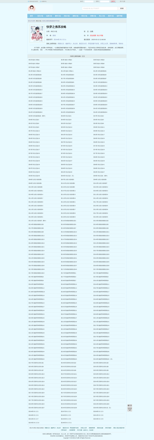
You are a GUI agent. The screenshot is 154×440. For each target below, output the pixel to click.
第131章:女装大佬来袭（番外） (38, 220)
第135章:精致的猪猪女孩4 (68, 224)
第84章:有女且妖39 (34, 164)
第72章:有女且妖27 (34, 149)
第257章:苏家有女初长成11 (69, 374)
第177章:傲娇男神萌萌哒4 (68, 277)
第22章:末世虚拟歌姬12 (68, 86)
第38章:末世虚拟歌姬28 (100, 104)
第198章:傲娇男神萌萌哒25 (69, 303)
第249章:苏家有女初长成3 (101, 363)
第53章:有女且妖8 (98, 123)
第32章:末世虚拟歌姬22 (100, 97)
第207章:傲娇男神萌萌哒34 (69, 314)
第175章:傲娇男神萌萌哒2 (101, 273)
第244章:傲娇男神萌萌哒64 (36, 359)
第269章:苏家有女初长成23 (69, 389)
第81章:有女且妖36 (34, 161)
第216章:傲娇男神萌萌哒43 (69, 325)
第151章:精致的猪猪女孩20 (101, 243)
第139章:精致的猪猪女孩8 (101, 228)
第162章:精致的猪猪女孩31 (69, 258)
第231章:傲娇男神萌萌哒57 (101, 340)
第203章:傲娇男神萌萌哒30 (36, 310)
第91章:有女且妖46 (66, 172)
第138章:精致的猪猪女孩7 (68, 228)
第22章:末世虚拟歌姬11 (35, 86)
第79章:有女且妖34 (66, 157)
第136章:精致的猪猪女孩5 (101, 224)
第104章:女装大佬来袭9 (68, 187)
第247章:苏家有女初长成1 (36, 363)
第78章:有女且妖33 (34, 157)
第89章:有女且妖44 (99, 168)
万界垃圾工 (64, 430)
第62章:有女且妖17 (99, 134)
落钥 (54, 35)
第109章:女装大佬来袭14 (36, 194)
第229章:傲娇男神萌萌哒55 (36, 340)
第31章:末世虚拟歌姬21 (68, 97)
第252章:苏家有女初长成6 (101, 366)
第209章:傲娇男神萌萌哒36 (36, 318)
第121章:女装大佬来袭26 (36, 209)
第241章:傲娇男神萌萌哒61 (36, 355)
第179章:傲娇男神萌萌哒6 (36, 280)
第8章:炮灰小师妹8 (66, 67)
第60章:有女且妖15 (34, 134)
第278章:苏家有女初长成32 (69, 400)
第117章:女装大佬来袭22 (100, 202)
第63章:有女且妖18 (34, 138)
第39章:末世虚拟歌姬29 (35, 108)
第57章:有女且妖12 (34, 131)
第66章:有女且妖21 (34, 142)
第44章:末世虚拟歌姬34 (100, 112)
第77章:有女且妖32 (99, 153)
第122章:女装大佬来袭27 (68, 209)
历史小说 (67, 16)
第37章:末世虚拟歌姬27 (68, 104)
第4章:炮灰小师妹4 (34, 63)
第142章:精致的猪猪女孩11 (101, 232)
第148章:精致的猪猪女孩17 (101, 239)
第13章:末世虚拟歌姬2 (35, 75)
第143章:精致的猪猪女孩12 (36, 235)
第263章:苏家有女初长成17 (69, 381)
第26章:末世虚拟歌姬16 (100, 89)
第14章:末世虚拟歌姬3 (67, 75)
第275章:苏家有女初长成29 (69, 396)
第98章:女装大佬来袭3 (99, 179)
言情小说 (93, 16)
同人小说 (102, 16)
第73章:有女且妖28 (66, 149)
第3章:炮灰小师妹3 (98, 60)
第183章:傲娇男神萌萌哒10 (69, 284)
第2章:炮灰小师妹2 (66, 60)
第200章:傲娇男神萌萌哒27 (36, 306)
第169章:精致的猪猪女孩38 (101, 265)
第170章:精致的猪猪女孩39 (36, 269)
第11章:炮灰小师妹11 (67, 71)
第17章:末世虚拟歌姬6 (67, 78)
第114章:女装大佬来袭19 (100, 198)
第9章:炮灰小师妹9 (98, 67)
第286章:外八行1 (33, 411)
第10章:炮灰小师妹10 (35, 71)
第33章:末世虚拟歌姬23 (35, 101)
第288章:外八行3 (98, 411)
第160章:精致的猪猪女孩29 (101, 254)
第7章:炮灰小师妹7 (34, 67)
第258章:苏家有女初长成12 (101, 374)
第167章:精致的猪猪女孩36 (36, 265)
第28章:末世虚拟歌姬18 (68, 93)
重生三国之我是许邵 (118, 428)
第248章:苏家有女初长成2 (68, 363)
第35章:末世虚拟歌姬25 (100, 101)
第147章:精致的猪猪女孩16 (69, 239)
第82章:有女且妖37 (66, 161)
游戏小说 (75, 16)
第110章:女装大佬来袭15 (68, 194)
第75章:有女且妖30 (34, 153)
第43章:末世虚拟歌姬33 (68, 112)
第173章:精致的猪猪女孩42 (36, 273)
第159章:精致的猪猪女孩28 (69, 254)
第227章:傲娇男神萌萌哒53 (101, 336)
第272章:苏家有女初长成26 (69, 392)
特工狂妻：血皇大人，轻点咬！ (85, 430)
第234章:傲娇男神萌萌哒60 (101, 344)
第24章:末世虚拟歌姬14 (35, 89)
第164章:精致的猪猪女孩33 (36, 262)
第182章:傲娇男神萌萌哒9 (36, 284)
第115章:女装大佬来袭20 (36, 202)
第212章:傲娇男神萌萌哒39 (36, 321)
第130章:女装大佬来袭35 (100, 217)
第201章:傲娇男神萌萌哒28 (69, 306)
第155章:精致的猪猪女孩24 (36, 250)
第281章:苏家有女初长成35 (69, 404)
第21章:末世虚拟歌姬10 (100, 82)
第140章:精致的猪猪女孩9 (36, 232)
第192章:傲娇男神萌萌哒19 (69, 295)
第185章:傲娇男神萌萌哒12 (36, 288)
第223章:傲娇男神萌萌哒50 (101, 333)
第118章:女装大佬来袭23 (36, 205)
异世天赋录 (108, 428)
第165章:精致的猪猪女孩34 (69, 262)
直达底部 (93, 35)
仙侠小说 (49, 16)
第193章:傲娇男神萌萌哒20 (101, 295)
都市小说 (58, 16)
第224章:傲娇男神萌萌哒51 (36, 336)
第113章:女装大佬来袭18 (68, 198)
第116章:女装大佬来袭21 (68, 202)
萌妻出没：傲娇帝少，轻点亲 (68, 43)
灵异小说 (111, 16)
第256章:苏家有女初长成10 (36, 374)
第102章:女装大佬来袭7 (100, 183)
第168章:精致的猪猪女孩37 (69, 265)
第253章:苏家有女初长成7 (36, 370)
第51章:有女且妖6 (34, 123)
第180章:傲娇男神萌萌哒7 (68, 280)
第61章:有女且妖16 (66, 134)
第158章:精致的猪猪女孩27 (36, 254)
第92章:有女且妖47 (99, 172)
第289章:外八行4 (33, 415)
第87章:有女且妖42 (34, 168)
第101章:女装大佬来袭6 (68, 183)
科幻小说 (84, 16)
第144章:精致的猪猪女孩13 (69, 235)
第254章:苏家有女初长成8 (68, 370)
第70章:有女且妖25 (66, 146)
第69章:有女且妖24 (34, 146)
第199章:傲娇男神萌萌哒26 (101, 303)
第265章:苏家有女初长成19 (36, 385)
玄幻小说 (40, 16)
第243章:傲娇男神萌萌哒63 (101, 355)
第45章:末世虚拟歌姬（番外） (37, 116)
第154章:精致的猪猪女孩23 (101, 247)
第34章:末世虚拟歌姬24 (68, 101)
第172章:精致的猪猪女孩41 (101, 269)
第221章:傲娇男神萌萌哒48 (36, 333)
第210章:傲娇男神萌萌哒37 (69, 318)
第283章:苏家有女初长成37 (36, 407)
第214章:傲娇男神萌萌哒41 (101, 321)
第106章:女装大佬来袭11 (36, 190)
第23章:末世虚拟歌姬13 (100, 86)
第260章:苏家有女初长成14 (69, 378)
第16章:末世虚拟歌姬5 (35, 78)
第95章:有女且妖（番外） (100, 176)
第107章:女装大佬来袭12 (68, 190)
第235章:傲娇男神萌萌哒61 (36, 348)
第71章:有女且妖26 (99, 146)
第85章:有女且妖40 (66, 164)
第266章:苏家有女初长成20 (69, 385)
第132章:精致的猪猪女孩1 (68, 220)
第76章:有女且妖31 (66, 153)
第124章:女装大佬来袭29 (36, 213)
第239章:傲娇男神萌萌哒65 (69, 351)
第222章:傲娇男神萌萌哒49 (69, 333)
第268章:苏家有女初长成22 (36, 389)
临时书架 (119, 16)
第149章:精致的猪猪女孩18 (36, 243)
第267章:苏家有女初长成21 (101, 385)
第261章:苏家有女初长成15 (101, 378)
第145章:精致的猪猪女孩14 (101, 235)
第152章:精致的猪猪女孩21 (36, 247)
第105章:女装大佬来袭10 (100, 187)
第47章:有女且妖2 (98, 116)
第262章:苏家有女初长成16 (36, 381)
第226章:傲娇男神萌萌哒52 (69, 336)
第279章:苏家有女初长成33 (101, 400)
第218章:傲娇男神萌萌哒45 (36, 329)
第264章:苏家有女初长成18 (101, 381)
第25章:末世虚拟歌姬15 (68, 89)
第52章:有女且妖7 (66, 123)
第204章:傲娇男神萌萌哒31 (69, 310)
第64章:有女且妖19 (66, 138)
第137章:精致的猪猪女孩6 (36, 228)
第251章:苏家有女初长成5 (68, 366)
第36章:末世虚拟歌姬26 (35, 104)
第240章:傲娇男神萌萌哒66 (101, 351)
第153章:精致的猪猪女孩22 (69, 247)
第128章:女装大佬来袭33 (68, 217)
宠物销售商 (113, 43)
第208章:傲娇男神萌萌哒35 (101, 314)
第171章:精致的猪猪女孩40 (69, 269)
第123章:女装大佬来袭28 (100, 209)
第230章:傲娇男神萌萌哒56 (69, 340)
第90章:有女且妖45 (34, 172)
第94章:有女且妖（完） (68, 176)
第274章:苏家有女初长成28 (36, 396)
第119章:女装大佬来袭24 (68, 205)
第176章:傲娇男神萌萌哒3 (36, 277)
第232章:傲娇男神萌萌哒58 (36, 344)
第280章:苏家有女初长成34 (36, 404)
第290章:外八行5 (66, 415)
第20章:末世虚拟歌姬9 (67, 82)
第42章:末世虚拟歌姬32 (35, 112)
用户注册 (122, 1)
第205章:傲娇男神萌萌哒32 (101, 310)
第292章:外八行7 (33, 419)
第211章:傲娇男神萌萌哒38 (101, 318)
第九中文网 (40, 9)
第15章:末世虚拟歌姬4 (99, 75)
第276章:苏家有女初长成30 (101, 396)
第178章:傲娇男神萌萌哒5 (101, 277)
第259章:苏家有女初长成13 (36, 378)
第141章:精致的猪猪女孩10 (69, 232)
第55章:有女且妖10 (66, 127)
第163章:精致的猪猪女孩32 (101, 258)
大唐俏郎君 (72, 430)
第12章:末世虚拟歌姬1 (99, 71)
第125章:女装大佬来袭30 (68, 213)
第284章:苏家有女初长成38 (69, 407)
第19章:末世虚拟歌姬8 (35, 82)
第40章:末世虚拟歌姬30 (68, 108)
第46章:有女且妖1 (66, 116)
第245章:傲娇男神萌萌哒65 (69, 359)
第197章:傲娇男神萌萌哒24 (36, 303)
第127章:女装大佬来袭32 (100, 213)
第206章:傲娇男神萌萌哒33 (36, 314)
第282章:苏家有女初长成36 (101, 404)
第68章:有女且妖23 (99, 142)
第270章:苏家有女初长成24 (101, 389)
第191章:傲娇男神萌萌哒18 (36, 295)
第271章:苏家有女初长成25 (36, 392)
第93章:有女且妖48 (34, 176)
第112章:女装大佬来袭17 (36, 198)
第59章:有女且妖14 (99, 131)
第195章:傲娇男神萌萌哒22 (69, 299)
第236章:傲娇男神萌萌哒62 (69, 348)
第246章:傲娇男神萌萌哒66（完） (103, 359)
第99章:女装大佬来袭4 (35, 183)
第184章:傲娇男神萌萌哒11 (101, 284)
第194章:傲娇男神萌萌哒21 (36, 299)
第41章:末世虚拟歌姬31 (100, 108)
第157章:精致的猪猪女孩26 (101, 250)
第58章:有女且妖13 (66, 131)
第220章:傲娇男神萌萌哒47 (101, 329)
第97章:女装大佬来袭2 (67, 179)
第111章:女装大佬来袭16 (100, 194)
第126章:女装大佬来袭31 (36, 217)
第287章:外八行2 (66, 411)
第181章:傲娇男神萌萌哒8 (101, 280)
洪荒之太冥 (104, 43)
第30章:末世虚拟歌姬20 (35, 97)
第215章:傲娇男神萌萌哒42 (36, 325)
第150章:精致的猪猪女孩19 (69, 243)
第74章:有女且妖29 (99, 149)
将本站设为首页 (33, 1)
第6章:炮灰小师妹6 (98, 63)
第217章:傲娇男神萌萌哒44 (101, 325)
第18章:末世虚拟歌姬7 (99, 78)
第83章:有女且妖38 (99, 161)
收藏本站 (44, 1)
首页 (31, 16)
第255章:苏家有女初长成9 (101, 370)
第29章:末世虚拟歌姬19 (100, 93)
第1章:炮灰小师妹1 (34, 60)
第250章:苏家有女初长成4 (36, 366)
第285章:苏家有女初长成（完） (102, 407)
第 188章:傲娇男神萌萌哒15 (37, 291)
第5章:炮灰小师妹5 (66, 63)
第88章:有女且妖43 (66, 168)
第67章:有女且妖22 (66, 142)
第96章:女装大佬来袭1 (35, 179)
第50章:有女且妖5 (98, 119)
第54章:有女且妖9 (34, 127)
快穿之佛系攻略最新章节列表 (50, 21)
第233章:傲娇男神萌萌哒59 (69, 344)
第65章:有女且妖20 (99, 138)
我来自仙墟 (100, 428)
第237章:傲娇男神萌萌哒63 (101, 348)
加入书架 (100, 35)
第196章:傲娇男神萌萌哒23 (101, 299)
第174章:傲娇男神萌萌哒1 (68, 273)
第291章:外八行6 (98, 415)
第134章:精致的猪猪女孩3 (36, 224)
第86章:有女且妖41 (99, 164)
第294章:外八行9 (98, 419)
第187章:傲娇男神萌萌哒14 (101, 288)
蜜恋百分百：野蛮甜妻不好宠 (89, 43)
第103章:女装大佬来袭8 (35, 187)
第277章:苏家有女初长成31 (36, 400)
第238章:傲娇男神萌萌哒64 (36, 351)
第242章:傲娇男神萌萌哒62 (69, 355)
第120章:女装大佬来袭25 (100, 205)
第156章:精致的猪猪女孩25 (69, 250)
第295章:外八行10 (34, 422)
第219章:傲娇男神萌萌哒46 (69, 329)
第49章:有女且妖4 (66, 119)
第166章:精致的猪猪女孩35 (101, 262)
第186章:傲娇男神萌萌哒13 (69, 288)
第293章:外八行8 (66, 419)
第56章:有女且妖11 (99, 127)
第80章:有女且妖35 (99, 157)
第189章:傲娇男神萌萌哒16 (69, 291)
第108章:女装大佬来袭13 (100, 190)
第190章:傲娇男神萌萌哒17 (101, 291)
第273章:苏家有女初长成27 (101, 392)
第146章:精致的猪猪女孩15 (36, 239)
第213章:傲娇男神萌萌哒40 (69, 321)
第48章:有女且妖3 (34, 119)
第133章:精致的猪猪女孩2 (101, 220)
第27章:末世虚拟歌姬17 (35, 93)
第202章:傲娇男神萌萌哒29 (101, 306)
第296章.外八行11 (60, 39)
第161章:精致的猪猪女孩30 (36, 258)
